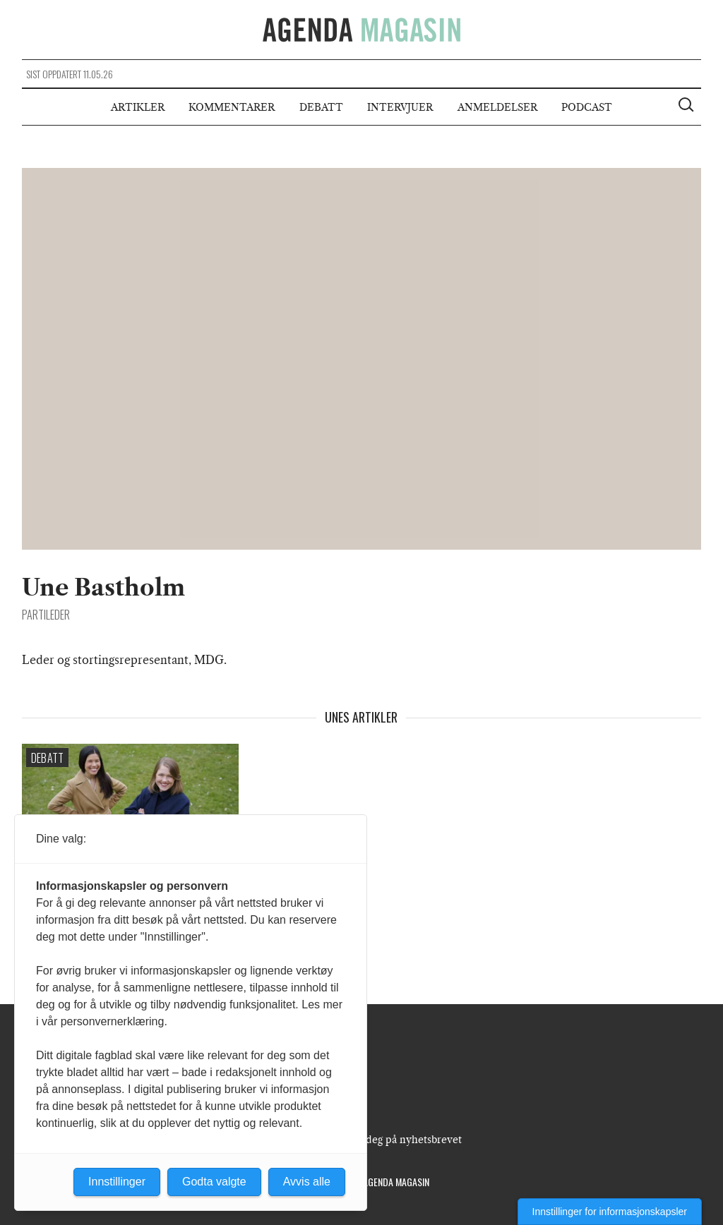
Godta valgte (214, 1182)
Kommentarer (232, 107)
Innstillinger (116, 1182)
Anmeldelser (497, 107)
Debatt (321, 107)
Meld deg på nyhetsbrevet (400, 1139)
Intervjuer (400, 107)
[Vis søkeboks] (688, 106)
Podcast (586, 107)
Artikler (138, 107)
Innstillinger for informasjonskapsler (609, 1211)
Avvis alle (306, 1182)
